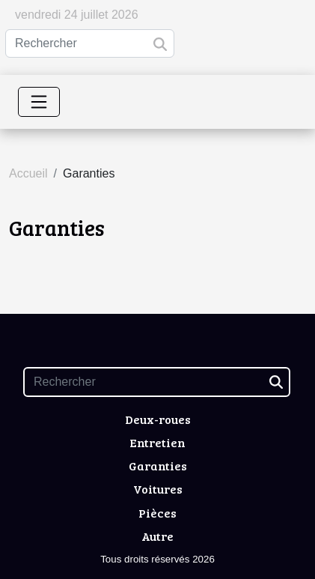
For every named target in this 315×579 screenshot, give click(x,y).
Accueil (28, 173)
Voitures (158, 489)
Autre (157, 536)
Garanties (158, 465)
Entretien (157, 442)
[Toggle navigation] (39, 102)
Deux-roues (158, 419)
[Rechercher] (89, 43)
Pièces (157, 513)
